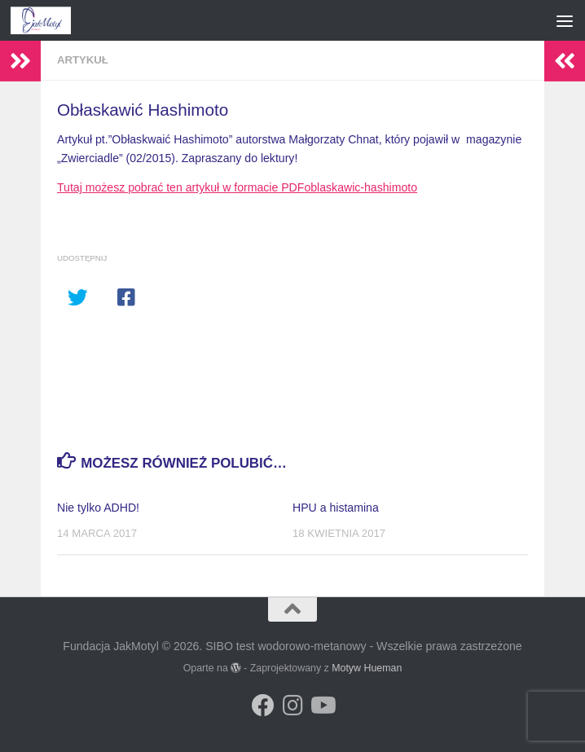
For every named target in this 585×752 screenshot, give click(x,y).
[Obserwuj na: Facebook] (263, 705)
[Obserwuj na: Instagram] (292, 705)
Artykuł (82, 60)
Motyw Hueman (367, 668)
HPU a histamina (335, 507)
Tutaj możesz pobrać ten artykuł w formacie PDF (180, 187)
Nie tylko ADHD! (98, 507)
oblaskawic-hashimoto (360, 187)
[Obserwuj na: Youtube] (321, 705)
